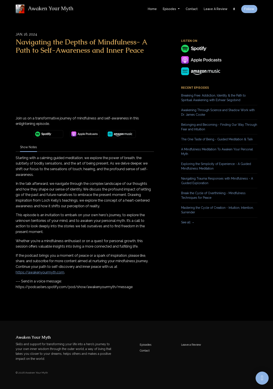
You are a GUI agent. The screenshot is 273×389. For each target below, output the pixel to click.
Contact (192, 9)
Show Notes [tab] (28, 147)
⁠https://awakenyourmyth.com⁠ (40, 272)
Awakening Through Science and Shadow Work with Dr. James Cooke (218, 112)
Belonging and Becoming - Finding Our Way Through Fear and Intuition (219, 127)
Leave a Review (216, 9)
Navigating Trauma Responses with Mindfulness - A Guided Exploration (217, 181)
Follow (249, 9)
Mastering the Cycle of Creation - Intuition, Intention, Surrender (217, 210)
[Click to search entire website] (234, 9)
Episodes (170, 9)
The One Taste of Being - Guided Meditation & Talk (217, 139)
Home (152, 9)
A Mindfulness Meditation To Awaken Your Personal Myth (217, 152)
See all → (187, 222)
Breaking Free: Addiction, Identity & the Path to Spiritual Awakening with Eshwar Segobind (213, 98)
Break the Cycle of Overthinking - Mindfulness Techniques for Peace (213, 195)
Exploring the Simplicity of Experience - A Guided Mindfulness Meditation (216, 166)
